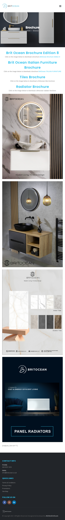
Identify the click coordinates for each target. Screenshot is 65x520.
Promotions (6, 488)
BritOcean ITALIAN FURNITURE (49, 71)
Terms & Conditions (8, 483)
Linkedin (14, 502)
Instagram (9, 502)
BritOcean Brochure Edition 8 (50, 57)
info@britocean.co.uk (9, 473)
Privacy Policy (6, 486)
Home (28, 31)
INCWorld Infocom (52, 516)
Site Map (5, 491)
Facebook (4, 502)
